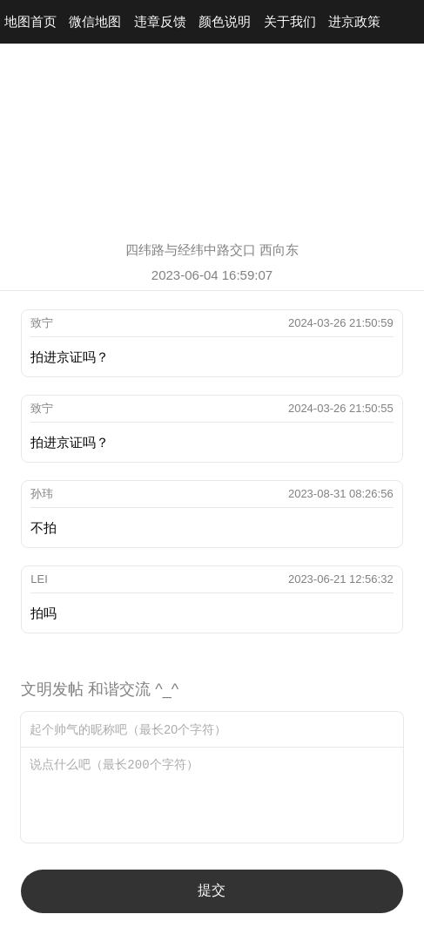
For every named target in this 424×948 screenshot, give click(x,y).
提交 (211, 890)
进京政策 (354, 21)
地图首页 (30, 21)
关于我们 (290, 21)
